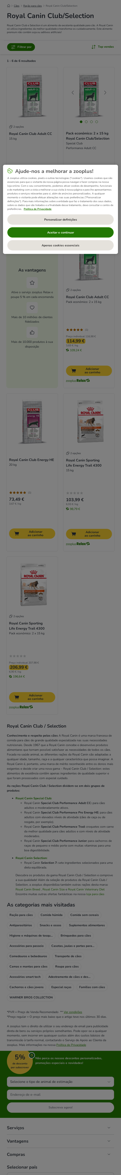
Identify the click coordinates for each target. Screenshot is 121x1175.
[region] (60, 209)
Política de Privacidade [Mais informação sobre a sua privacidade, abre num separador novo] (38, 209)
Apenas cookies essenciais (60, 245)
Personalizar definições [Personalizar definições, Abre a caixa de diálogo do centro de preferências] (60, 220)
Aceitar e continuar (60, 232)
